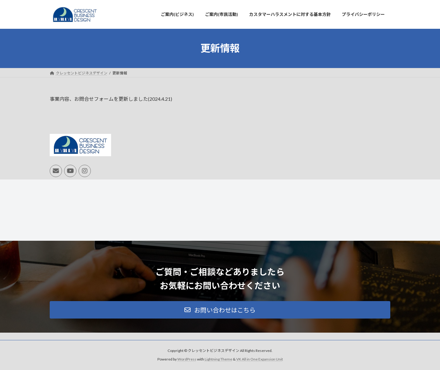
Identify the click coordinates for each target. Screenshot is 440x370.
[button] (220, 310)
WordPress (186, 359)
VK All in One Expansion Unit (259, 359)
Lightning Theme (218, 359)
